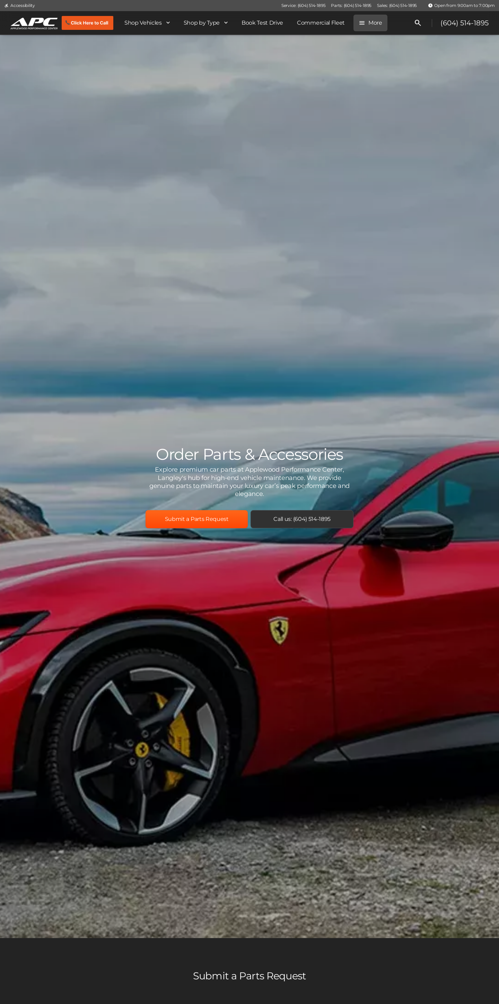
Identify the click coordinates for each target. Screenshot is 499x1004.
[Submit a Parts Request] (197, 519)
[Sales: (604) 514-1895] (397, 5)
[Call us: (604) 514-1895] (302, 519)
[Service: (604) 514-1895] (303, 5)
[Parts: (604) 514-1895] (351, 5)
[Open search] (417, 22)
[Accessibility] (19, 5)
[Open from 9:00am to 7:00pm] (461, 5)
